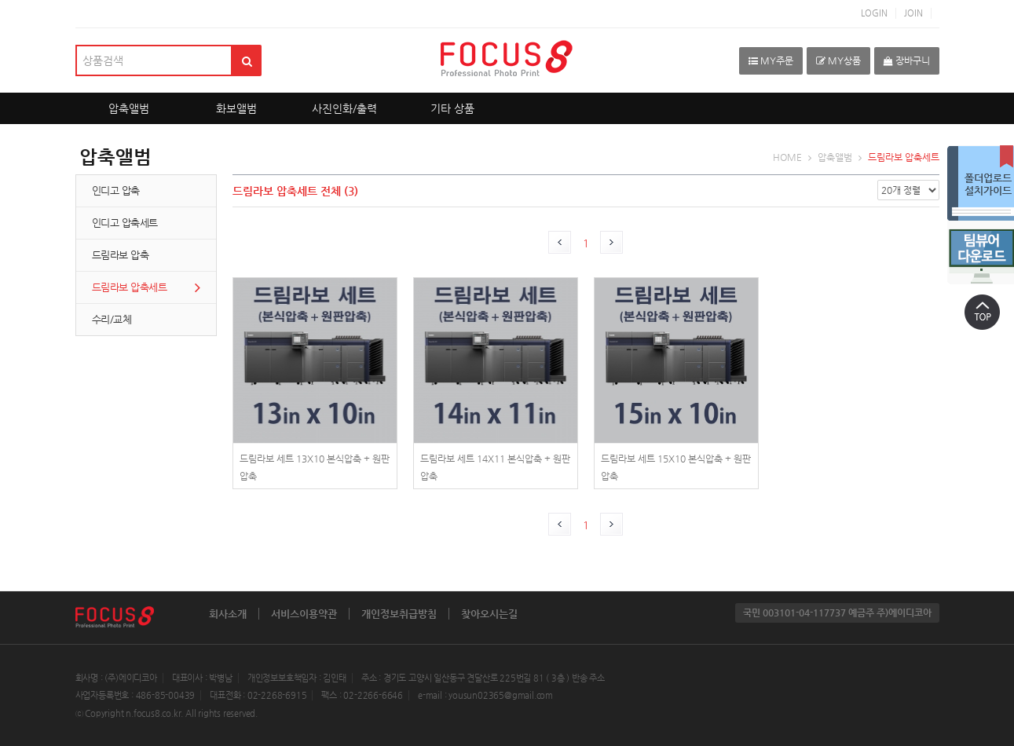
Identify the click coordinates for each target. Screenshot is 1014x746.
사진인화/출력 (344, 108)
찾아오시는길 (489, 614)
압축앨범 (128, 108)
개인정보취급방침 (399, 614)
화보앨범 (236, 108)
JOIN (913, 13)
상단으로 (982, 311)
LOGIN (874, 13)
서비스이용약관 (304, 614)
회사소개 (228, 614)
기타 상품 (452, 108)
